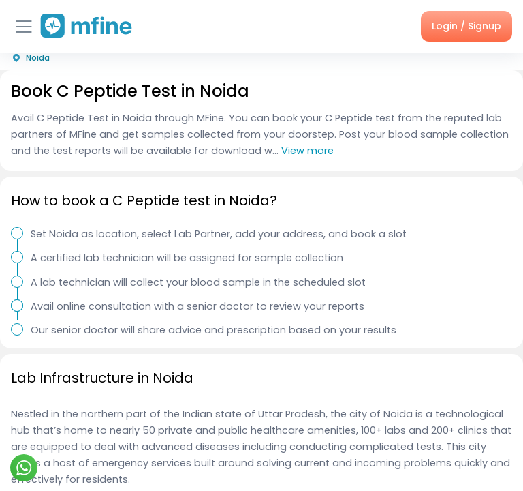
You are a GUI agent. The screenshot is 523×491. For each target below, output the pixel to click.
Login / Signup (466, 26)
